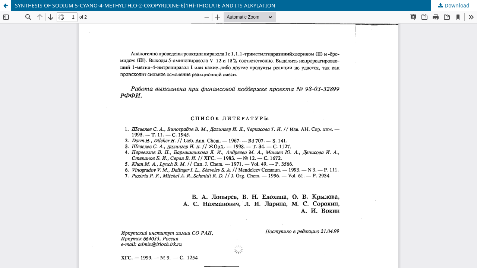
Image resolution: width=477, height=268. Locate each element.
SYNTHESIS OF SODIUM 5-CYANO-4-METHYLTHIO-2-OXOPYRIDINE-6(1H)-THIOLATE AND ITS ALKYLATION (145, 5)
